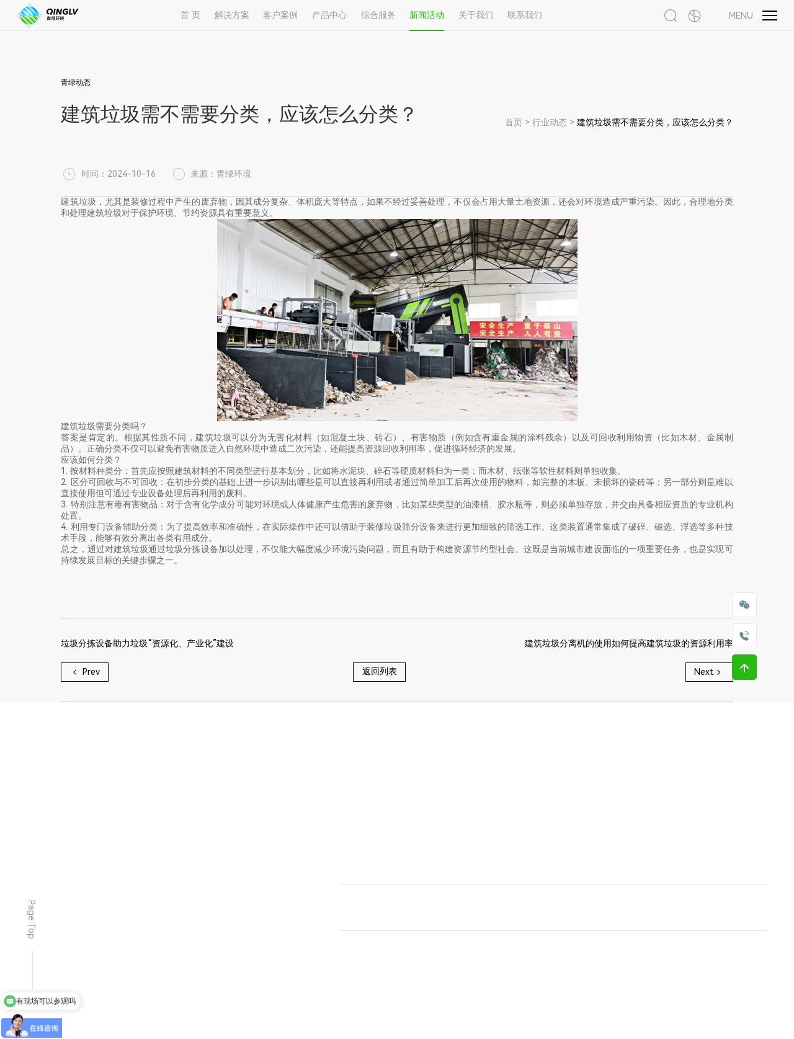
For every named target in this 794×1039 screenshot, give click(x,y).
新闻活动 (426, 15)
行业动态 (549, 122)
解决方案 (232, 15)
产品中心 (329, 15)
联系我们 (524, 15)
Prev (85, 672)
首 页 (190, 15)
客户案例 (280, 15)
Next (709, 672)
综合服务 (378, 15)
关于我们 (475, 15)
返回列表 (379, 671)
